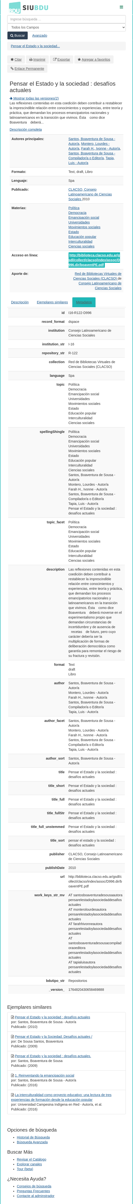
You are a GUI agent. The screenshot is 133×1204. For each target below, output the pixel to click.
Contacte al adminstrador (35, 1196)
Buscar (17, 35)
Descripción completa (26, 129)
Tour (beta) (25, 1169)
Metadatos (84, 302)
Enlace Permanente (29, 69)
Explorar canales (29, 1164)
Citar (18, 59)
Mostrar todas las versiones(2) (34, 98)
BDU (13, 7)
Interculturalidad (81, 241)
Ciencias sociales (82, 246)
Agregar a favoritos (96, 59)
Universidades (79, 222)
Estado (74, 232)
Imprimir (39, 59)
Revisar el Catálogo (31, 1159)
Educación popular (82, 237)
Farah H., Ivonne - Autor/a (100, 148)
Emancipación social (84, 217)
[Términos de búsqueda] (66, 19)
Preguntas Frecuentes (33, 1191)
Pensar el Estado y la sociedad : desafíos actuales (52, 1017)
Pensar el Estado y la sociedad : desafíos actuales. (53, 1056)
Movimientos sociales (85, 227)
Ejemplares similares (52, 302)
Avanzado (39, 35)
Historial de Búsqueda (33, 1137)
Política (74, 208)
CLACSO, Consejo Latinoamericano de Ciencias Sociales (90, 194)
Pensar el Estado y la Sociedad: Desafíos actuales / (53, 1037)
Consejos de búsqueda (34, 1186)
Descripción (20, 302)
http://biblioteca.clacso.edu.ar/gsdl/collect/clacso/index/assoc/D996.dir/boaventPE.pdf (94, 260)
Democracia (78, 213)
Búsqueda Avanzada (32, 1142)
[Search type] (66, 27)
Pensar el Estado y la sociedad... (35, 46)
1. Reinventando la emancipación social (44, 1075)
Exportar (63, 59)
